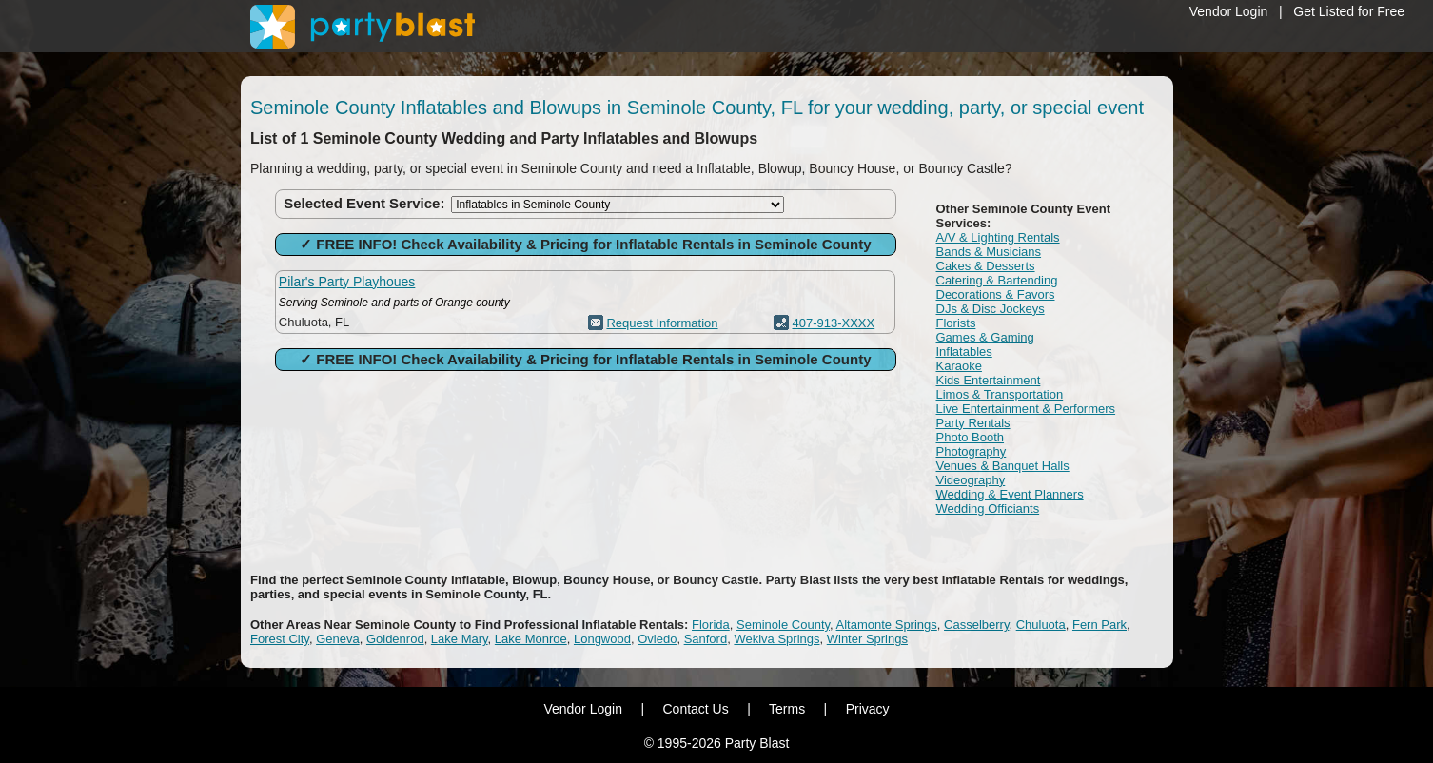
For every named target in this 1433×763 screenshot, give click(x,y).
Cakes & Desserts (985, 266)
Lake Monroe (531, 639)
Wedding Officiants (988, 508)
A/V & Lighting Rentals (998, 237)
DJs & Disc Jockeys (990, 309)
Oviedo (657, 639)
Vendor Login (1228, 11)
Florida (711, 624)
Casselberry (976, 624)
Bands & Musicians (989, 252)
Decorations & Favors (995, 294)
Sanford (706, 639)
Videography (971, 480)
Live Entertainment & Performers (1026, 408)
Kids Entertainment (988, 380)
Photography (971, 451)
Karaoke (959, 366)
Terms (787, 708)
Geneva (338, 639)
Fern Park (1099, 624)
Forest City (279, 639)
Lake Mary (459, 639)
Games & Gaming (985, 337)
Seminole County (783, 624)
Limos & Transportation (1000, 394)
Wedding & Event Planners (1010, 494)
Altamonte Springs (886, 624)
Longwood (602, 639)
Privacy (868, 708)
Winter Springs (867, 639)
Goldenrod (395, 639)
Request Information (661, 323)
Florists (956, 323)
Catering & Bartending (997, 280)
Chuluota (1041, 624)
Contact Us (695, 708)
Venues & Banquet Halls (1003, 466)
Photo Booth (970, 437)
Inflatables (964, 351)
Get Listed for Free (1348, 11)
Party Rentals (973, 423)
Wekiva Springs (776, 639)
